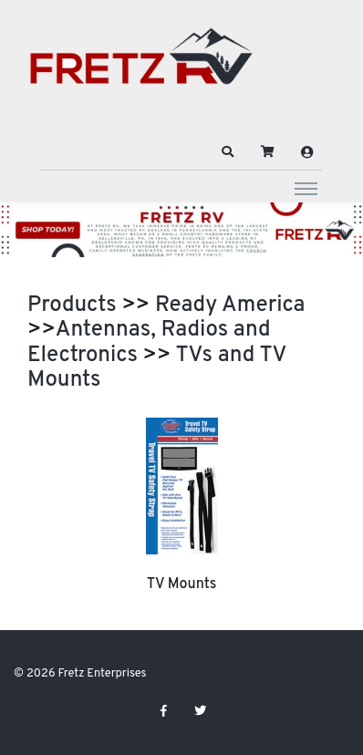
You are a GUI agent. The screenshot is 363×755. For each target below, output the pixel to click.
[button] (228, 152)
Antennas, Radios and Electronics (149, 342)
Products (72, 305)
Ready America (230, 305)
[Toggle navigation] (306, 188)
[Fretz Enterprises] (141, 66)
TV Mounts (182, 584)
